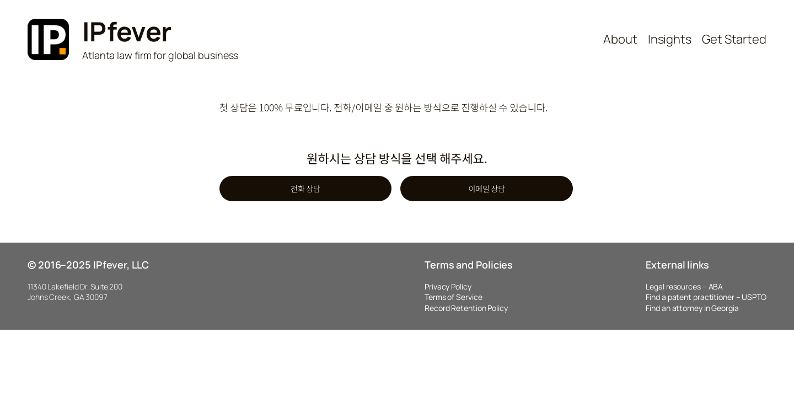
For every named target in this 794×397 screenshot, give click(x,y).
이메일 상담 (486, 188)
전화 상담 (305, 188)
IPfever (126, 31)
